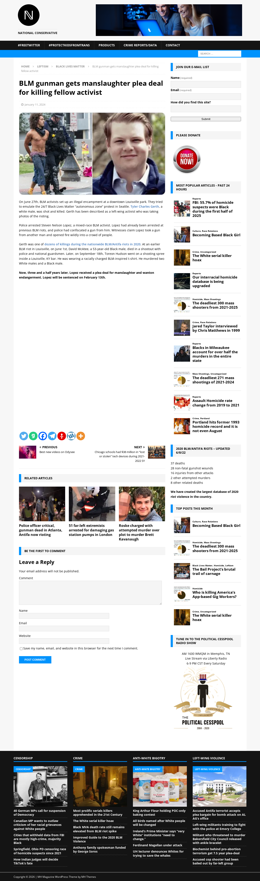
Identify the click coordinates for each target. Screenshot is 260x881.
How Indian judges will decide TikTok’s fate (36, 861)
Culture (196, 231)
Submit (206, 119)
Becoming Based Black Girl (216, 235)
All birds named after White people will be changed (159, 823)
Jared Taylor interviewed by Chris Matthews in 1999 (216, 328)
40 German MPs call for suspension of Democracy (40, 813)
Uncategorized (208, 252)
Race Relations (210, 231)
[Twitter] (23, 436)
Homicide (197, 299)
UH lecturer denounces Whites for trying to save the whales (158, 853)
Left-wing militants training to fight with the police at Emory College (219, 827)
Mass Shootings (212, 299)
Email (23, 623)
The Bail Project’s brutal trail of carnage (213, 571)
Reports (196, 198)
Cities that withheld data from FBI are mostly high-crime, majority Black (39, 839)
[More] (80, 436)
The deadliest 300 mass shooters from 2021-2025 (215, 305)
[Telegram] (52, 436)
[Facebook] (42, 436)
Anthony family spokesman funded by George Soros (99, 849)
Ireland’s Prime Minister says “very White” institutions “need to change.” (158, 835)
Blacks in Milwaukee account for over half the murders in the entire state (215, 354)
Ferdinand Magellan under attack (157, 845)
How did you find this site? (191, 102)
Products (107, 45)
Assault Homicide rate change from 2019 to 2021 (216, 402)
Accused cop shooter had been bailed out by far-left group (215, 861)
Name (23, 611)
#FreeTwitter (29, 45)
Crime (195, 252)
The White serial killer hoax (212, 258)
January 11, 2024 (35, 104)
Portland (205, 418)
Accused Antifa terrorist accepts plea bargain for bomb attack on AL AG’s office (219, 814)
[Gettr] (61, 436)
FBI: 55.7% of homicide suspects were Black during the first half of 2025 (212, 209)
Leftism (42, 66)
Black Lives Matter (202, 565)
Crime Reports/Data (140, 45)
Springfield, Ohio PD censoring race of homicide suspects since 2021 (40, 851)
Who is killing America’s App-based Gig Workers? (214, 594)
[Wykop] (71, 436)
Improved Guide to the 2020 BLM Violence (97, 839)
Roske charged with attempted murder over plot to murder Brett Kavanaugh (139, 532)
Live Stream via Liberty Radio (206, 658)
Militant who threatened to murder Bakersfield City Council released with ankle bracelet (219, 839)
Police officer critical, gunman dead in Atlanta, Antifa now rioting (40, 530)
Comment (26, 578)
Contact (173, 45)
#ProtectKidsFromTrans (69, 45)
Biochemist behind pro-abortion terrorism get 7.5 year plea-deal (217, 851)
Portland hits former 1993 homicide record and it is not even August (216, 426)
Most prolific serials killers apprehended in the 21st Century (97, 813)
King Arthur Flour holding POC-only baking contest (159, 813)
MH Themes (88, 877)
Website (25, 636)
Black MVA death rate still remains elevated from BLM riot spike (98, 829)
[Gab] (33, 436)
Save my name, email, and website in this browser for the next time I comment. (80, 648)
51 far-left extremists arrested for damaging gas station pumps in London (91, 530)
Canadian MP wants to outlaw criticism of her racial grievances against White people (37, 825)
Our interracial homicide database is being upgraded (214, 281)
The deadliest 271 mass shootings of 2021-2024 (213, 380)
